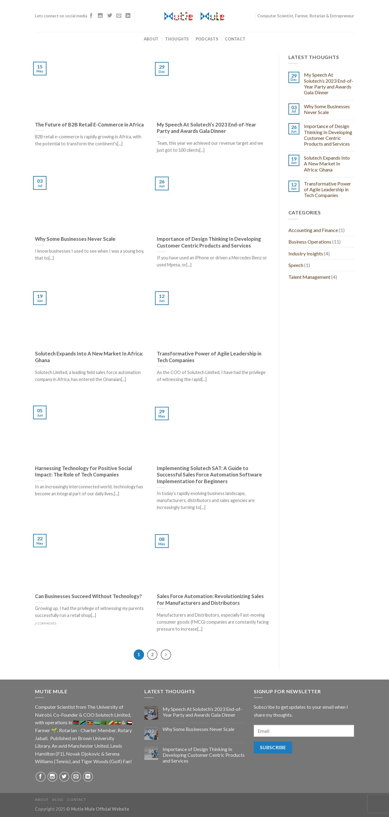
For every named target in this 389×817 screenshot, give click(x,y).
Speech (295, 265)
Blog (57, 799)
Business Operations (309, 241)
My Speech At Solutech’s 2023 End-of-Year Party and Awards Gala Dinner (328, 83)
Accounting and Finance (313, 230)
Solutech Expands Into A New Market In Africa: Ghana (327, 163)
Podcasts (207, 38)
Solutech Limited (112, 715)
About (151, 38)
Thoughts (177, 38)
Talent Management (309, 277)
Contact (235, 38)
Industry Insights (305, 253)
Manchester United (88, 746)
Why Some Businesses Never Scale (327, 109)
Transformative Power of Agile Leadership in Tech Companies (327, 189)
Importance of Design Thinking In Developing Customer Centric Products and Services (328, 135)
